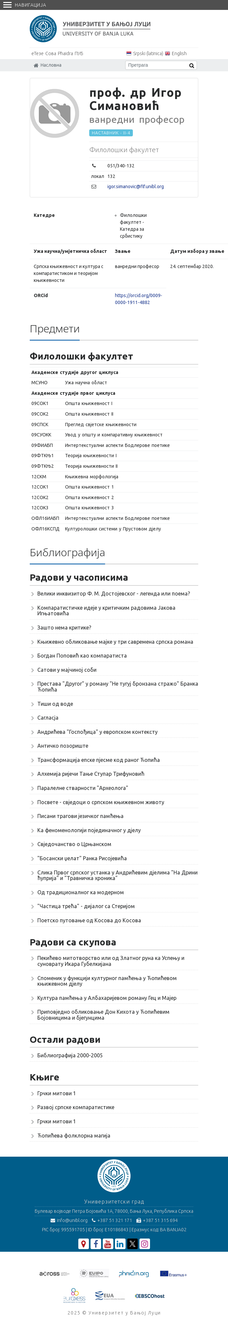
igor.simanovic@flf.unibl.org (135, 186)
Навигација (24, 5)
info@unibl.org (69, 1220)
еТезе (37, 53)
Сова (50, 53)
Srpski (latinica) (148, 53)
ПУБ (79, 53)
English (179, 53)
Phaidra (65, 53)
